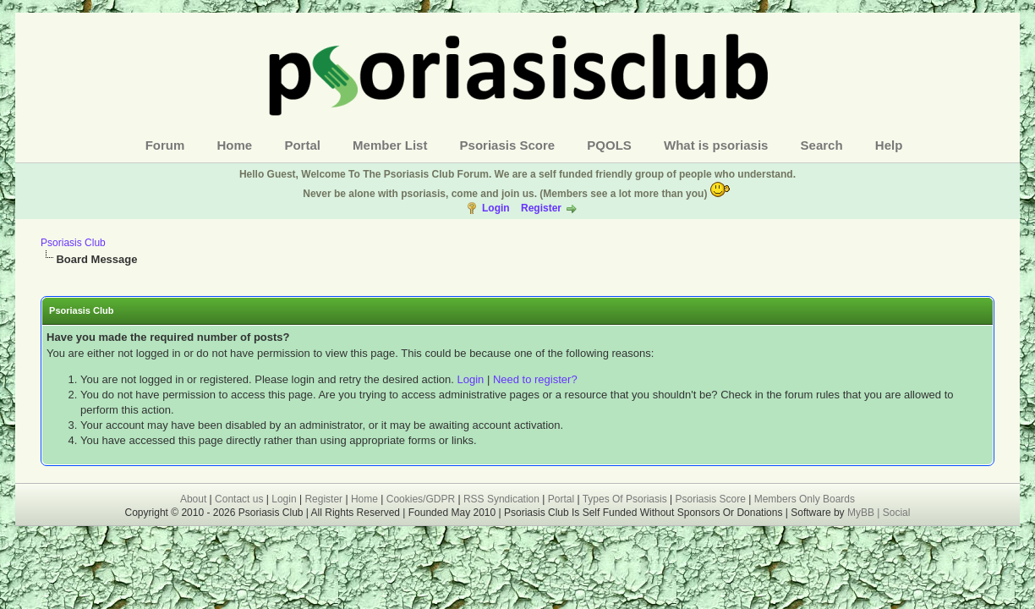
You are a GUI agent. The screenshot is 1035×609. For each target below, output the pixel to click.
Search (822, 145)
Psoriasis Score (508, 145)
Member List (390, 145)
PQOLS (609, 145)
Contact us (239, 499)
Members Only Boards (804, 499)
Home (235, 145)
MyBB (862, 512)
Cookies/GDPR (420, 499)
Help (889, 145)
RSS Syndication (501, 499)
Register (541, 208)
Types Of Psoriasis (625, 499)
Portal (302, 145)
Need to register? (535, 379)
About (193, 499)
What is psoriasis (716, 145)
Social (897, 512)
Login (496, 208)
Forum (165, 145)
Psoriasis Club (73, 243)
